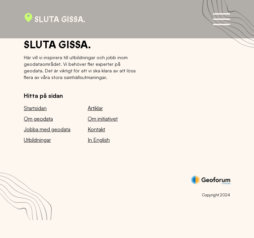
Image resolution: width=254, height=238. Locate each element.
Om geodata (38, 118)
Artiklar (95, 108)
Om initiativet (103, 118)
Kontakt (96, 129)
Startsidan (35, 108)
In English (99, 140)
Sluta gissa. (54, 19)
